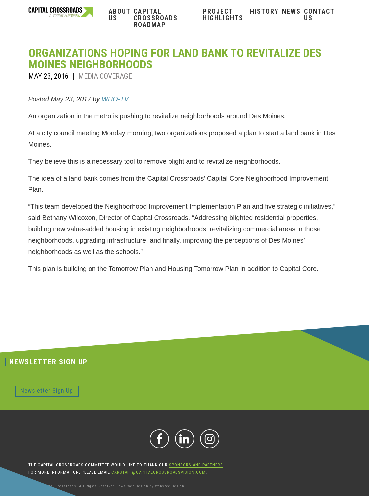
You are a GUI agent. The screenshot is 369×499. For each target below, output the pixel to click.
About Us (119, 14)
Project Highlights (223, 14)
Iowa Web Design (132, 486)
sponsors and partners (196, 464)
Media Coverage (105, 76)
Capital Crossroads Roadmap (156, 18)
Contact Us (319, 14)
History (264, 11)
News (291, 11)
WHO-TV (115, 99)
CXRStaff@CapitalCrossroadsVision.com (158, 472)
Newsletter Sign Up (46, 390)
